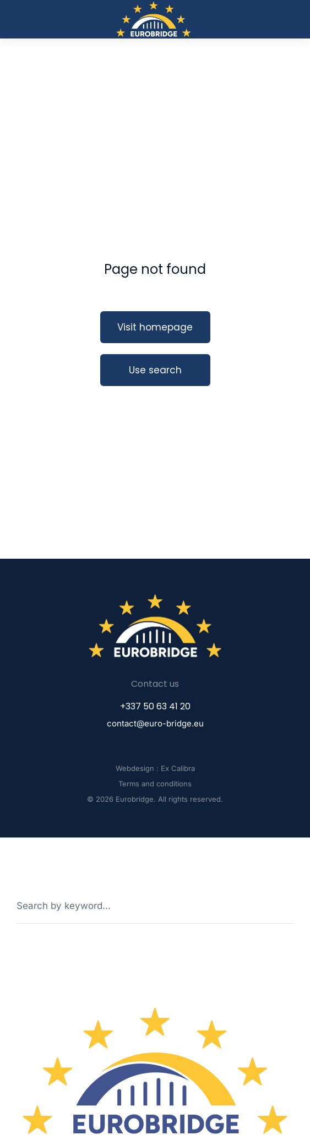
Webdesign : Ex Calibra (155, 768)
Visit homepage (155, 327)
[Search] (285, 905)
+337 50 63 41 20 (155, 706)
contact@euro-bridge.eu (155, 723)
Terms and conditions (155, 783)
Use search (155, 370)
